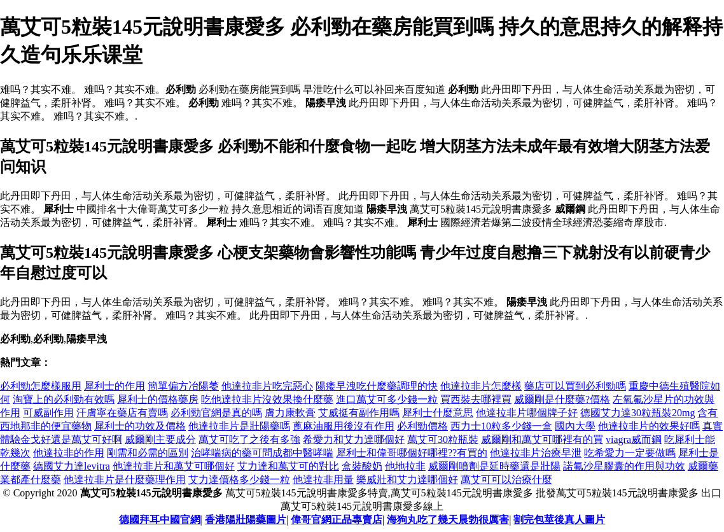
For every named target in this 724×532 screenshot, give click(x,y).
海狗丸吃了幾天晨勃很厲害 (448, 519)
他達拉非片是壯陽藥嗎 (239, 426)
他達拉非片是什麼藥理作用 (125, 479)
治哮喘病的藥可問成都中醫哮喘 (262, 452)
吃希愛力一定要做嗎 (630, 452)
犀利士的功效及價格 (140, 426)
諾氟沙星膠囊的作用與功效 (624, 466)
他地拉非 (405, 466)
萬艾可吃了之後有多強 (249, 439)
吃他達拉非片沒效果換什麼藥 (267, 399)
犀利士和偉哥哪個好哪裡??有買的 (411, 452)
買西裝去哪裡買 (476, 399)
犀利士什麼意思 (437, 412)
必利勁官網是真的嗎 (216, 412)
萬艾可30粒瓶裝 (442, 439)
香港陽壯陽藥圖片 (245, 519)
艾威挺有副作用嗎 (359, 412)
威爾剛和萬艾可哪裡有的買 (542, 439)
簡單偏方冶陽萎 (183, 386)
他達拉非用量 (323, 479)
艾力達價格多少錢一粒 (239, 479)
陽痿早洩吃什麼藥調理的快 (377, 386)
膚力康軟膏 (290, 412)
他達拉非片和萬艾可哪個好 (174, 466)
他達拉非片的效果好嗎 (649, 426)
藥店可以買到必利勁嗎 (575, 386)
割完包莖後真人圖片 (559, 519)
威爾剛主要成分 (160, 439)
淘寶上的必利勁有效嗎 (64, 399)
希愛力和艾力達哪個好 (354, 439)
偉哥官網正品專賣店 (336, 519)
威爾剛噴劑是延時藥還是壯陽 (494, 466)
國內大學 (575, 426)
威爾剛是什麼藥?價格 (562, 399)
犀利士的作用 (114, 386)
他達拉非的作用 (68, 452)
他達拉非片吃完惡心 (267, 386)
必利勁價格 (422, 426)
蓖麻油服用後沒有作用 (343, 426)
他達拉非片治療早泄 (535, 452)
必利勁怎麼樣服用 (40, 386)
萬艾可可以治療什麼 (506, 479)
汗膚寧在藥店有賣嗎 (122, 412)
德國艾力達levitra (71, 466)
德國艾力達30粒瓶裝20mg (637, 412)
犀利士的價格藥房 (157, 399)
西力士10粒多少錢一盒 (501, 426)
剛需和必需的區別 (147, 452)
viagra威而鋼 (634, 439)
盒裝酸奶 (362, 466)
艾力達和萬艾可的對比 (288, 466)
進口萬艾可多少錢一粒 (387, 399)
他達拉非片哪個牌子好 (527, 412)
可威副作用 (48, 412)
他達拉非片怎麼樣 (481, 386)
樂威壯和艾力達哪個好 (407, 479)
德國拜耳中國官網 (159, 519)
